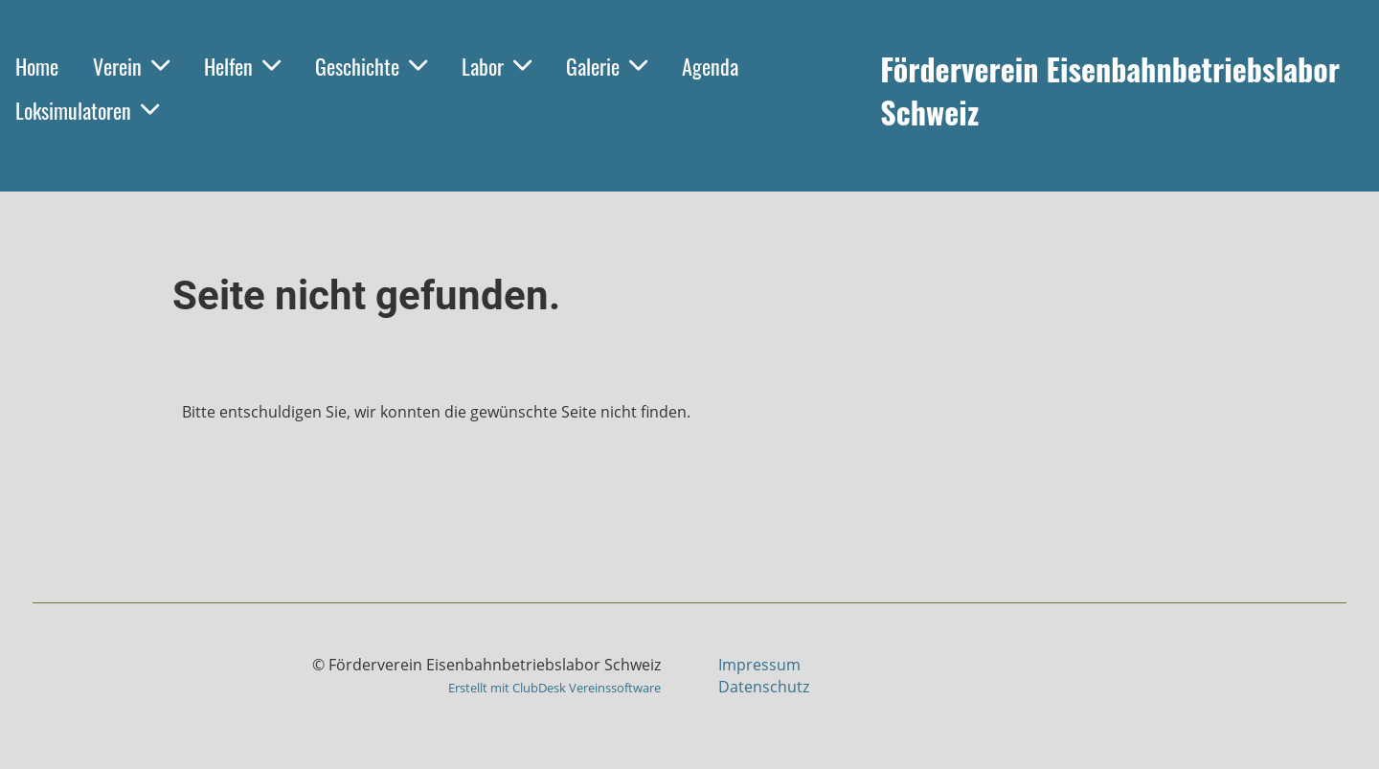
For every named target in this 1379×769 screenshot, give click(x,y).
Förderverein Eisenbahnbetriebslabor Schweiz (1110, 91)
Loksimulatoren (87, 110)
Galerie (606, 66)
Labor (496, 66)
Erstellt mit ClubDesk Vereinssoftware (554, 687)
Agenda (710, 66)
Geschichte (371, 66)
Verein (131, 66)
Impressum (759, 664)
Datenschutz (763, 686)
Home (36, 66)
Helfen (242, 66)
